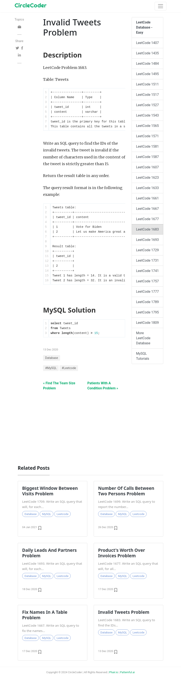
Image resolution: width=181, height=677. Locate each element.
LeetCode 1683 (147, 229)
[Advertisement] (90, 425)
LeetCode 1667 (147, 209)
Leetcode (62, 514)
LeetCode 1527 (147, 105)
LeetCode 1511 (147, 84)
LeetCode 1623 (147, 178)
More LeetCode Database (143, 338)
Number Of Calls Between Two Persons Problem (126, 491)
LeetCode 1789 (147, 302)
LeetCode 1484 (147, 64)
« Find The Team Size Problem (59, 385)
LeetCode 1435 (147, 53)
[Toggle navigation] (160, 6)
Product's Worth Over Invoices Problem (121, 553)
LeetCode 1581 (147, 146)
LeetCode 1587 (147, 157)
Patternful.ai (127, 672)
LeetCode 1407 (147, 43)
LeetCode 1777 (147, 292)
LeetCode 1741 (147, 271)
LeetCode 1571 (147, 136)
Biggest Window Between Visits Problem (50, 491)
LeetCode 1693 (147, 240)
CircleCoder (31, 5)
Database (51, 358)
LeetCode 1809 (147, 323)
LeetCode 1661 (147, 198)
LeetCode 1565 (147, 126)
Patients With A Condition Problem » (102, 385)
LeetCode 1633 (147, 188)
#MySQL (51, 368)
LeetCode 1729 (147, 250)
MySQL (46, 514)
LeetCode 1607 (147, 167)
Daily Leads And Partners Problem (49, 553)
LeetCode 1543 (147, 115)
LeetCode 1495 (147, 74)
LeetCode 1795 (147, 312)
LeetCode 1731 (147, 260)
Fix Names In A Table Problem (44, 615)
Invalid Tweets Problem (123, 612)
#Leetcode (69, 368)
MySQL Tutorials (142, 356)
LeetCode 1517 (147, 95)
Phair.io (113, 672)
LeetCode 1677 (147, 219)
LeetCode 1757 (147, 281)
